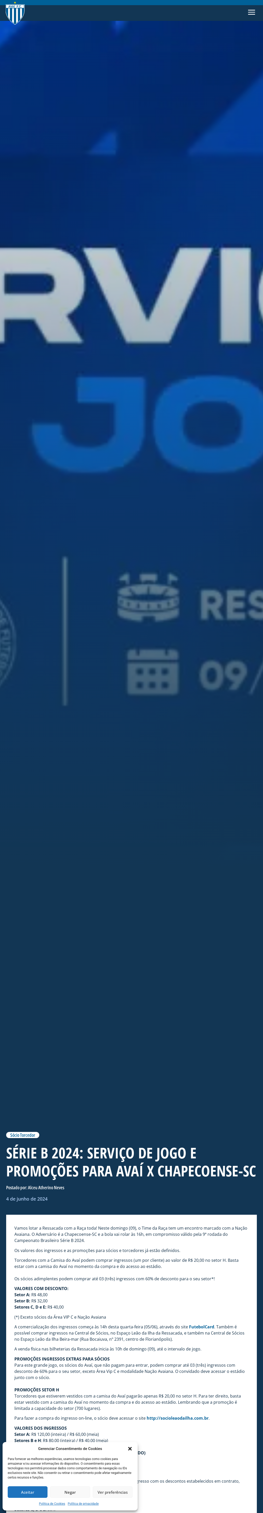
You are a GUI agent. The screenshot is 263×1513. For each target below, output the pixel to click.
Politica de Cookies (52, 1504)
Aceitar (27, 1492)
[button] (130, 1448)
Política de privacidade (83, 1504)
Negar (70, 1492)
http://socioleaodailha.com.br (178, 1418)
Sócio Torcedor (22, 1135)
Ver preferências (113, 1492)
